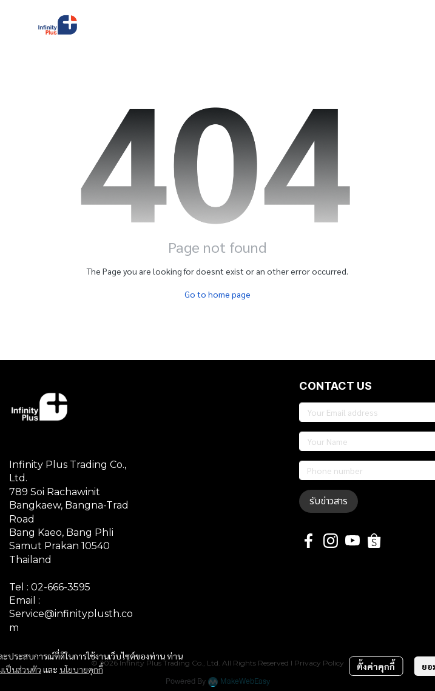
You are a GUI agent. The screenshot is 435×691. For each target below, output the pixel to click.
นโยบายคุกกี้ (81, 669)
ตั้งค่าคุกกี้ (376, 666)
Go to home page (217, 294)
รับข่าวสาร (328, 501)
